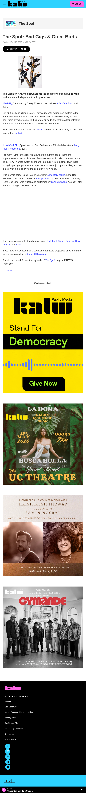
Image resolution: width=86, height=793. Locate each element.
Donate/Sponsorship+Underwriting (19, 712)
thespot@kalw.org (36, 254)
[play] (4, 789)
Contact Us (9, 734)
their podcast (42, 178)
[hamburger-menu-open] (4, 3)
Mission (8, 701)
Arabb (19, 244)
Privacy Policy (10, 718)
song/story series (56, 175)
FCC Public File (11, 723)
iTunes (39, 129)
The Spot (26, 24)
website (19, 133)
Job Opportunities (12, 707)
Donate (78, 4)
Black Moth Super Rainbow (60, 241)
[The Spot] (10, 23)
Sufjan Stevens (59, 182)
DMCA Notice (10, 740)
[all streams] (82, 790)
